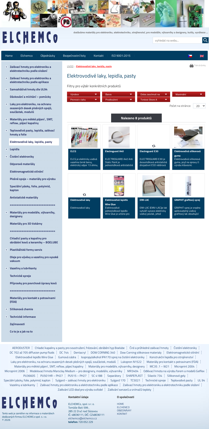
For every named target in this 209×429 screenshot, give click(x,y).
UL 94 (201, 380)
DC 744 (64, 352)
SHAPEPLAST (134, 375)
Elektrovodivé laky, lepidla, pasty (31, 141)
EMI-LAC (144, 200)
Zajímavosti (17, 324)
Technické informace (23, 316)
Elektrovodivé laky (80, 200)
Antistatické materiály (24, 197)
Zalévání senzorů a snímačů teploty (129, 389)
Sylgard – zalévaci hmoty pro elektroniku (80, 380)
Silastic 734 (155, 375)
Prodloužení (111, 99)
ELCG (73, 151)
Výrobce (74, 94)
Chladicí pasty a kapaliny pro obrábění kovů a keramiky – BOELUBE (34, 240)
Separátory (114, 375)
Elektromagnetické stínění (26, 171)
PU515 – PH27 (77, 375)
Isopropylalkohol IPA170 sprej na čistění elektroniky (113, 357)
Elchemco (27, 55)
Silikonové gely (176, 375)
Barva (108, 94)
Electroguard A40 (114, 151)
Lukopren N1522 (131, 361)
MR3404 (132, 371)
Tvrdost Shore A (149, 99)
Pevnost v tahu (78, 99)
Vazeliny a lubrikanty (23, 268)
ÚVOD (70, 66)
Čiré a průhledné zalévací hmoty (149, 348)
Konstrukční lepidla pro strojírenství (171, 357)
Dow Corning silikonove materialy (141, 352)
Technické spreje (20, 275)
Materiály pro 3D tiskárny (26, 223)
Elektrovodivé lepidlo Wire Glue (34, 357)
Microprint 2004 (184, 366)
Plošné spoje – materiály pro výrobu (33, 179)
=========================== (32, 204)
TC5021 (135, 380)
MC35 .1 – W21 (159, 366)
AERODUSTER (21, 348)
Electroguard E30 (149, 151)
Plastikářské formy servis (26, 249)
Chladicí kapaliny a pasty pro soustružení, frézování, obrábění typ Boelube (80, 348)
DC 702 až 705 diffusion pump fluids (32, 352)
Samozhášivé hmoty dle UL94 (28, 89)
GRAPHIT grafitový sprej (187, 200)
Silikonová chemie (21, 309)
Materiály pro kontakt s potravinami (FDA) (32, 300)
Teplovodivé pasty (182, 380)
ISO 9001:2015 (121, 55)
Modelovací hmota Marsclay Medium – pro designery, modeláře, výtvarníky (76, 371)
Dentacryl (80, 352)
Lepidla (14, 149)
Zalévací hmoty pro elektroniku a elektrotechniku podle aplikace (30, 80)
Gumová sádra (67, 357)
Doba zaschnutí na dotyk (150, 95)
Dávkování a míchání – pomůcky (30, 96)
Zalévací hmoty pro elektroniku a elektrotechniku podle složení (30, 68)
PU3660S (29, 375)
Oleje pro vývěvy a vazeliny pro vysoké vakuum (34, 259)
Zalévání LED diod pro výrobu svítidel (80, 389)
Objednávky (48, 55)
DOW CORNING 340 (103, 352)
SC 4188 (97, 375)
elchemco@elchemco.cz (82, 418)
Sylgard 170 (117, 380)
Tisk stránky (197, 65)
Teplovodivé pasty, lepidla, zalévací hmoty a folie (32, 132)
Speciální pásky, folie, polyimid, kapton (30, 188)
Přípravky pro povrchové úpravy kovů (33, 283)
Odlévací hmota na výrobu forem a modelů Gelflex (173, 371)
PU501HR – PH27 (51, 375)
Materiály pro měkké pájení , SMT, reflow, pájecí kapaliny (31, 121)
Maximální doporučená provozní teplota (186, 95)
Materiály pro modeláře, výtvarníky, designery (32, 214)
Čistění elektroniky (22, 156)
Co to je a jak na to (21, 331)
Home (9, 55)
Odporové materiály (22, 164)
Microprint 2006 (15, 371)
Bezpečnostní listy (74, 55)
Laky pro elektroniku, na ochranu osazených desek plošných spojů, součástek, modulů (31, 108)
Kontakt (99, 55)
